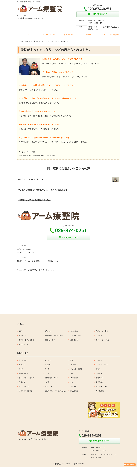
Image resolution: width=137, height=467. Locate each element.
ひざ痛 (47, 382)
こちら (114, 27)
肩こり (21, 369)
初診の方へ (48, 331)
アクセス (89, 35)
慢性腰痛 (99, 373)
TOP (27, 35)
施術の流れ (74, 331)
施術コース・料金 (48, 35)
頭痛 (71, 360)
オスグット (74, 382)
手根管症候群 (23, 373)
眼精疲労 (22, 365)
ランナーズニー (101, 386)
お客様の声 (68, 35)
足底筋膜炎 (100, 382)
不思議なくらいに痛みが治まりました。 (34, 200)
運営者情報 (74, 340)
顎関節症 (48, 365)
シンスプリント (24, 386)
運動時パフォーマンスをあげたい (56, 391)
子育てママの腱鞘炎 (26, 391)
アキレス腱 (48, 386)
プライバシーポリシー (103, 340)
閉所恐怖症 (74, 391)
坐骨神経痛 (74, 378)
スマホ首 (99, 360)
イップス (48, 360)
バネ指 (47, 373)
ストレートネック (102, 365)
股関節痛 (22, 382)
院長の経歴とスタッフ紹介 (54, 335)
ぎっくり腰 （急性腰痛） (28, 378)
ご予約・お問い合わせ (110, 35)
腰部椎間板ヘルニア (51, 378)
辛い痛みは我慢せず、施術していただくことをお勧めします (42, 190)
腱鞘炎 (98, 369)
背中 (71, 373)
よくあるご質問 (75, 335)
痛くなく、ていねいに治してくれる (32, 179)
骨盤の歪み (100, 378)
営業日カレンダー (51, 340)
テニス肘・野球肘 (76, 369)
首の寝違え (74, 365)
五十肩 (47, 369)
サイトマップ (23, 344)
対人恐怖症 (100, 391)
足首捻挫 (73, 386)
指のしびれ (23, 360)
